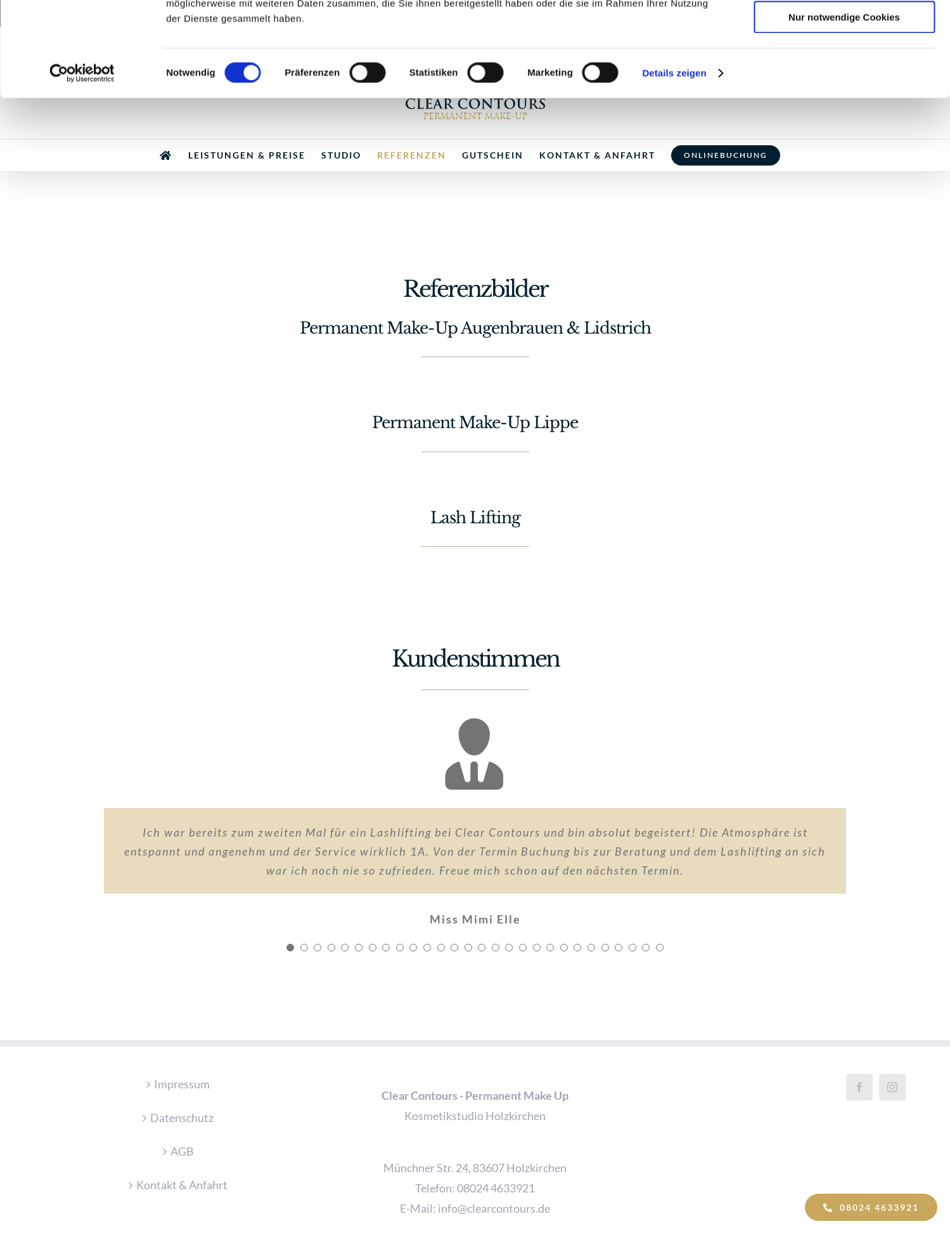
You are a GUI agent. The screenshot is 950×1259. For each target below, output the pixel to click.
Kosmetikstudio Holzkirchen (475, 1116)
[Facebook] (859, 1087)
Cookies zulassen (844, 31)
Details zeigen (674, 161)
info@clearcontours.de (494, 1208)
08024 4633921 (496, 1188)
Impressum (182, 1084)
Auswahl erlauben (844, 68)
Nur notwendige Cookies (844, 105)
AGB (182, 1151)
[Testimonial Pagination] (290, 947)
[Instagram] (892, 1087)
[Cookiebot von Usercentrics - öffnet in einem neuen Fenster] (82, 161)
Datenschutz (182, 1118)
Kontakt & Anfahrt (182, 1185)
